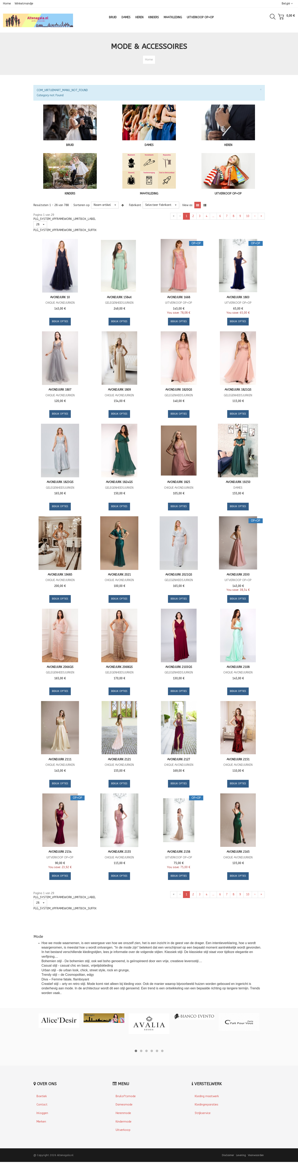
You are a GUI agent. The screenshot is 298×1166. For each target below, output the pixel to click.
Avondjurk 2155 (119, 852)
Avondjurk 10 (60, 297)
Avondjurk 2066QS (60, 667)
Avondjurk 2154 (59, 852)
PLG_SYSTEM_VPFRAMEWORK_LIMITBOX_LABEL (64, 219)
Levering (241, 1155)
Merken (41, 1121)
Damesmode (124, 1104)
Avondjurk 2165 (238, 852)
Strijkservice (203, 1113)
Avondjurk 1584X (119, 297)
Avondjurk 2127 (178, 759)
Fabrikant (135, 205)
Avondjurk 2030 (238, 574)
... (213, 216)
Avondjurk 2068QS (119, 667)
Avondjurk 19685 (60, 574)
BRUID (70, 145)
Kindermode (123, 1121)
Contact (42, 1104)
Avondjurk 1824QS (119, 482)
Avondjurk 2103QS (178, 667)
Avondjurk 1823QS (60, 482)
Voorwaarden (256, 1155)
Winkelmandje (24, 3)
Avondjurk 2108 (238, 667)
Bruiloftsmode (126, 1096)
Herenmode (123, 1113)
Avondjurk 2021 (119, 574)
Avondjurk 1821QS (238, 389)
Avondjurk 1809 (119, 389)
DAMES (149, 145)
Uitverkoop (123, 1130)
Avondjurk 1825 (178, 482)
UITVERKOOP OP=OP (228, 193)
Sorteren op (81, 205)
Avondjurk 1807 (59, 389)
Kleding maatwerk (207, 1096)
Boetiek (42, 1096)
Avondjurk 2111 (59, 759)
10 (247, 216)
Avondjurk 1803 (238, 297)
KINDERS (70, 193)
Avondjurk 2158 (178, 852)
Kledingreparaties (206, 1104)
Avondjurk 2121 (119, 759)
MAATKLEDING (149, 193)
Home (7, 3)
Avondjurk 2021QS (178, 574)
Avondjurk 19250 (238, 482)
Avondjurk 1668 (178, 297)
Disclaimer (228, 1155)
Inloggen (42, 1113)
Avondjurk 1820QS (178, 389)
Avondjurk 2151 (238, 759)
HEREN (228, 145)
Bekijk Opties (60, 321)
